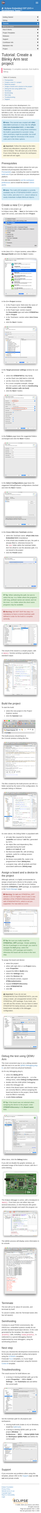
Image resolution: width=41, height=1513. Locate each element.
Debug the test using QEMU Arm (15, 89)
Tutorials (20, 23)
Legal (3, 1497)
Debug (20, 20)
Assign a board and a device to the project (18, 86)
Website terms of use (8, 1491)
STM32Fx (12, 1356)
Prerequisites (9, 80)
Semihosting (9, 93)
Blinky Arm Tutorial (8, 26)
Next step (8, 95)
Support (20, 39)
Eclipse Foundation (7, 1487)
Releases (20, 36)
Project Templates (20, 33)
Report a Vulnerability (8, 1495)
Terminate (8, 91)
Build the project (10, 84)
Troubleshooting (10, 97)
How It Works (20, 29)
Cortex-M (5, 1363)
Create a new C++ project (13, 82)
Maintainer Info (20, 45)
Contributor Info (20, 42)
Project (20, 49)
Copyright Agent (6, 1493)
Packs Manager (11, 889)
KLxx (11, 1359)
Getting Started (20, 17)
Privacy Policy (6, 1489)
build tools (5, 174)
